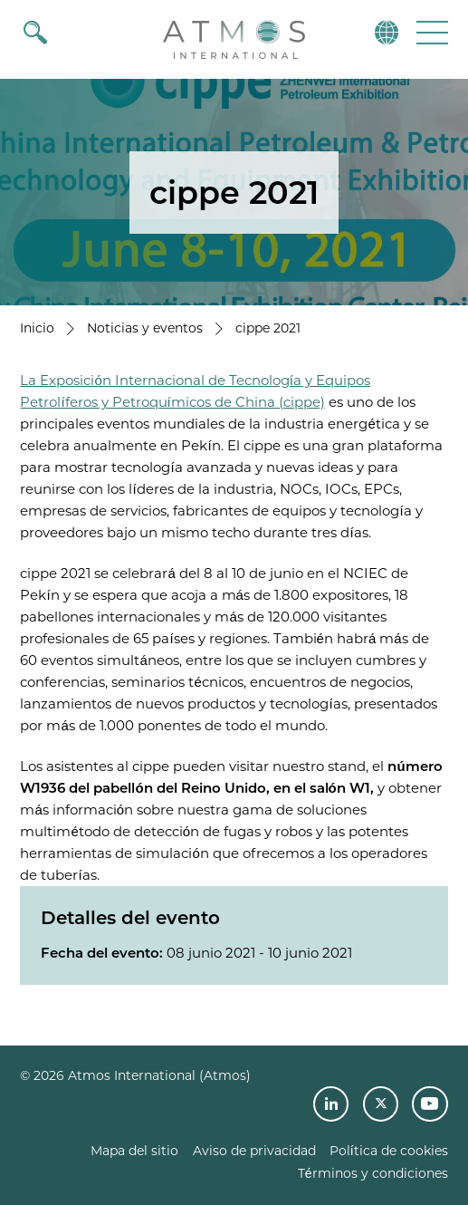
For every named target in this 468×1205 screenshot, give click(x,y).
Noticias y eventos (145, 328)
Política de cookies (389, 1150)
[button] (430, 32)
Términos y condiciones (373, 1173)
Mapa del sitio (134, 1150)
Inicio (37, 328)
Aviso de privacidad (254, 1150)
